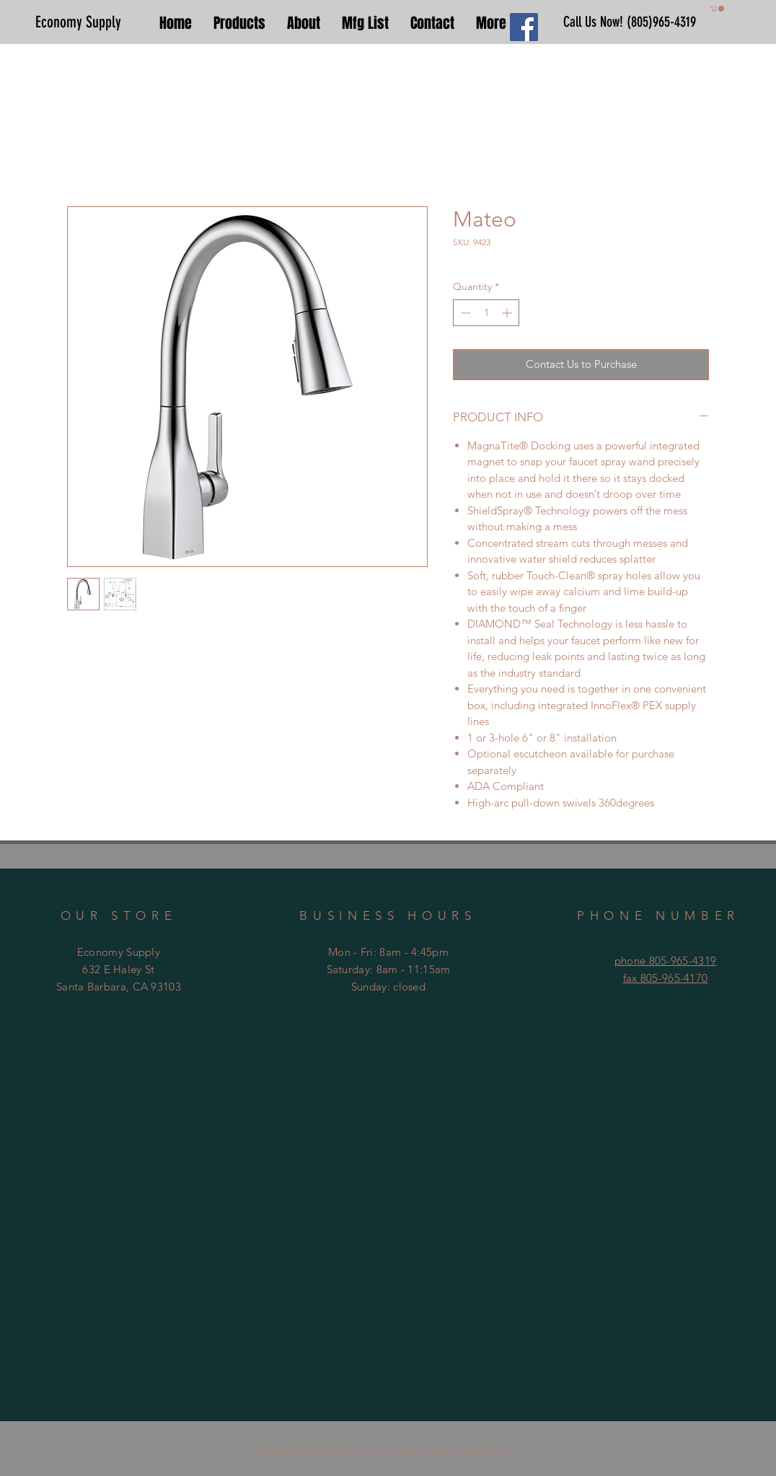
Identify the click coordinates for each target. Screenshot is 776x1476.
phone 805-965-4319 (665, 960)
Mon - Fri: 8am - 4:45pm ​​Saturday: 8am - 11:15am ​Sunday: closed (389, 969)
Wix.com (501, 1450)
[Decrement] (464, 312)
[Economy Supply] (84, 22)
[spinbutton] (486, 312)
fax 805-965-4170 (665, 978)
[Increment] (508, 312)
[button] (717, 9)
